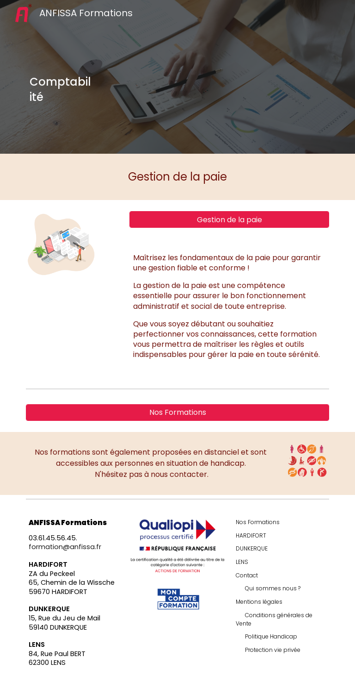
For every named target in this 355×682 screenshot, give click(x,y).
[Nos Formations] (177, 412)
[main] (61, 89)
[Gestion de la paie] (229, 219)
